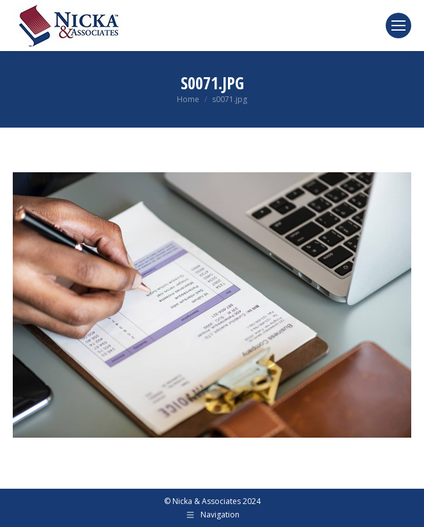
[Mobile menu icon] (398, 25)
